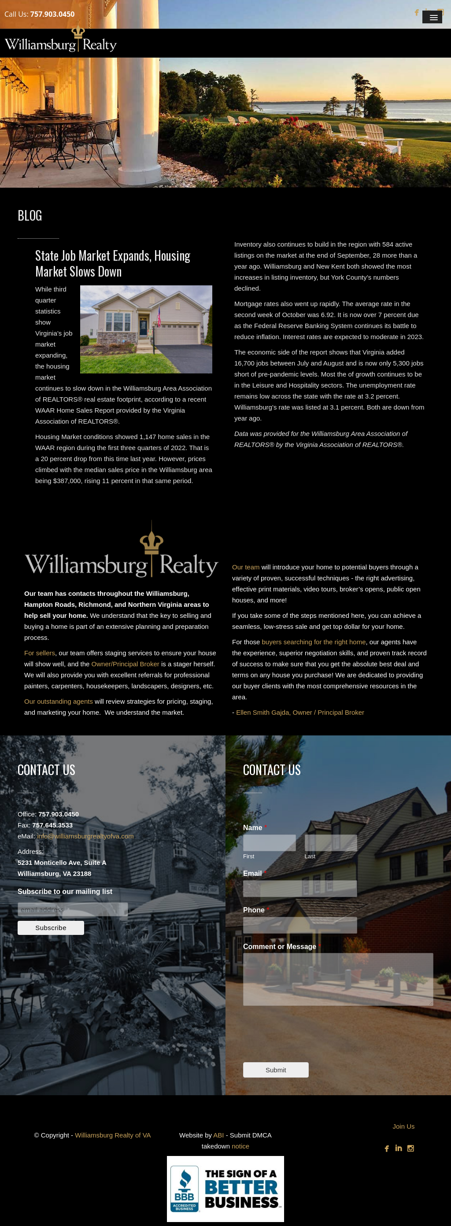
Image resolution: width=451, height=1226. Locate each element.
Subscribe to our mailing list (65, 891)
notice (240, 1146)
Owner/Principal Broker (125, 664)
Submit (276, 1070)
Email (254, 873)
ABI (218, 1135)
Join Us (403, 1126)
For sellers (39, 653)
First (248, 856)
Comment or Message (282, 946)
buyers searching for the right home (314, 642)
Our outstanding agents (58, 701)
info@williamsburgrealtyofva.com (85, 836)
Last (310, 856)
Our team (246, 567)
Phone (256, 910)
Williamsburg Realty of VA (113, 1135)
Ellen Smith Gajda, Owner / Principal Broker (300, 712)
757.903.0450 (52, 14)
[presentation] (310, 1048)
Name (255, 827)
